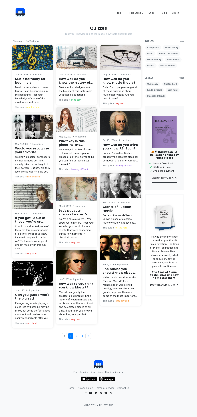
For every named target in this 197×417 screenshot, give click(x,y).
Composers (153, 47)
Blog (164, 12)
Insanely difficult (156, 96)
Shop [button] (153, 12)
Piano (150, 53)
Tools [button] (119, 12)
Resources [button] (136, 12)
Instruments (173, 59)
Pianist (151, 65)
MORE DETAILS (164, 178)
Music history (154, 59)
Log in (175, 12)
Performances (167, 65)
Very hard (173, 90)
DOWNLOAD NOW (164, 284)
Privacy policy (85, 388)
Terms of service (105, 388)
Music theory (171, 47)
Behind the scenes (168, 53)
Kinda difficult (154, 90)
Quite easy (152, 84)
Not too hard (170, 84)
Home (71, 388)
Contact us (123, 388)
